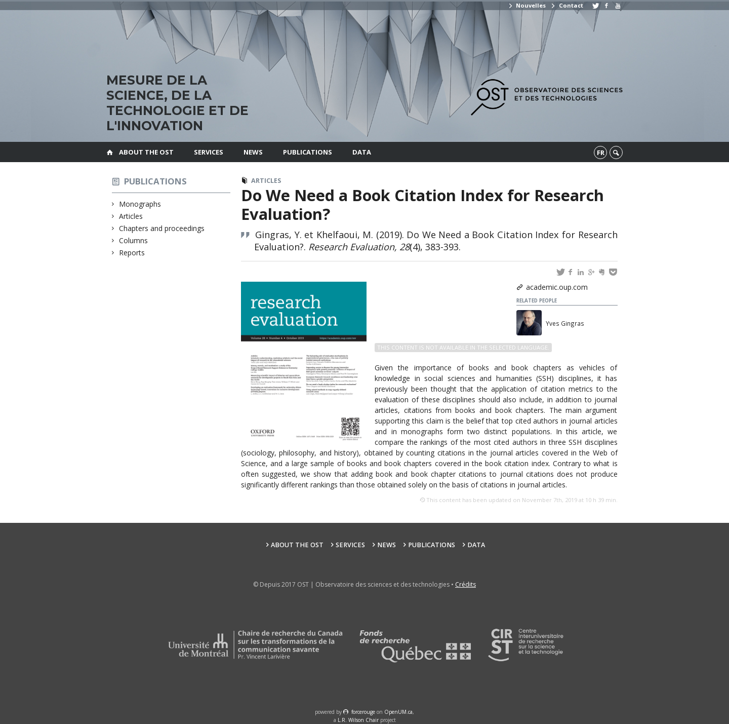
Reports (132, 252)
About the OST (146, 152)
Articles (131, 216)
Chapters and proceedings (162, 228)
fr (600, 152)
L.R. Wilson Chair (358, 719)
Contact (566, 5)
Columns (133, 240)
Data (361, 152)
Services (208, 152)
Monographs (140, 204)
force (363, 711)
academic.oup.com (557, 287)
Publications (307, 152)
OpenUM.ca (398, 711)
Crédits (465, 584)
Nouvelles (527, 5)
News (253, 152)
